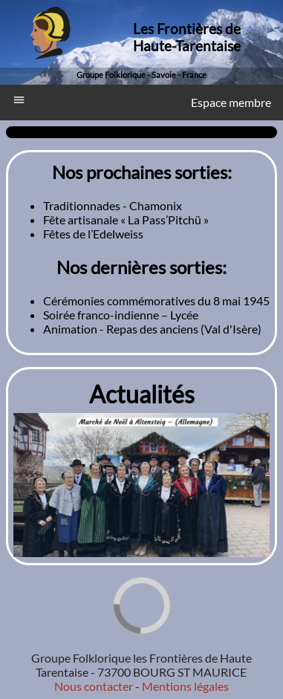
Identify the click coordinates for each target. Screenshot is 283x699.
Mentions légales (184, 686)
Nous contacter (93, 686)
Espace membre (231, 102)
